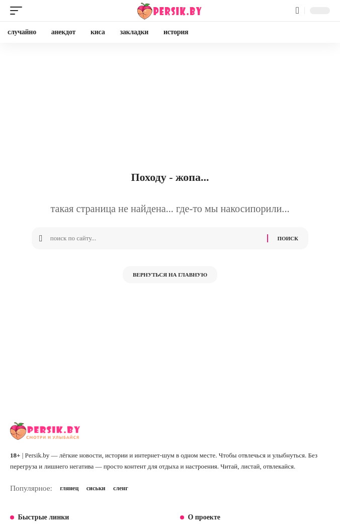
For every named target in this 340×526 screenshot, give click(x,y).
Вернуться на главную (170, 275)
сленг (120, 488)
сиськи (96, 488)
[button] (18, 11)
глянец (69, 488)
